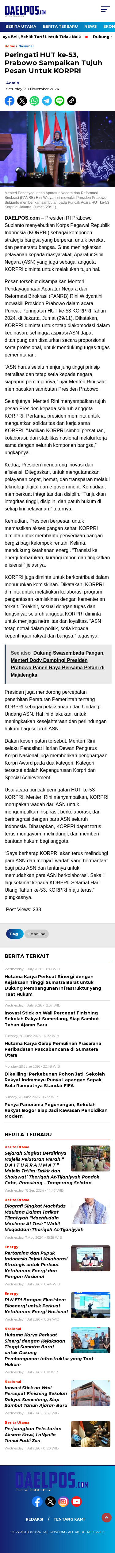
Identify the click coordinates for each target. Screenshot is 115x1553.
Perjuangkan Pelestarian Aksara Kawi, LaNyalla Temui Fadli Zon (33, 1434)
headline (37, 933)
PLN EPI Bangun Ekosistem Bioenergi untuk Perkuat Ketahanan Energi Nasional (36, 1305)
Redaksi (34, 1519)
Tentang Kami (69, 1519)
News (90, 26)
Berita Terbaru (60, 26)
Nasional (25, 46)
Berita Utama (21, 26)
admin (12, 83)
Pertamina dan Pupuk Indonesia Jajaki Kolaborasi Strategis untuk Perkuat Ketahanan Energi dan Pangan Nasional (36, 1265)
